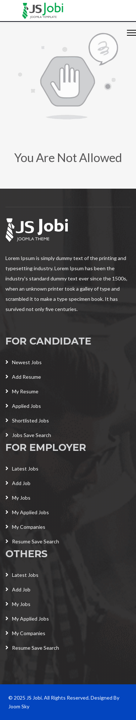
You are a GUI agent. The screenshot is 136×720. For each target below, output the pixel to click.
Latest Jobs (21, 468)
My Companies (25, 527)
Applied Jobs (23, 406)
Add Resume (23, 377)
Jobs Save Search (28, 435)
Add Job (17, 483)
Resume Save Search (32, 541)
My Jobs (17, 498)
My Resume (21, 391)
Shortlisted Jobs (27, 420)
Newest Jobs (23, 362)
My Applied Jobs (27, 512)
